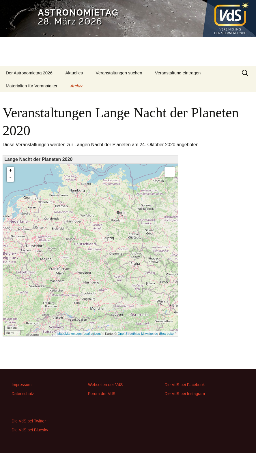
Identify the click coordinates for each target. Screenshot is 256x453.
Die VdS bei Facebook (185, 384)
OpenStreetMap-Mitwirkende (138, 333)
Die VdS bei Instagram (185, 393)
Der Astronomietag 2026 (29, 72)
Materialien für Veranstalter (31, 85)
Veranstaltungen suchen (119, 72)
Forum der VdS (101, 393)
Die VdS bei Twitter (29, 421)
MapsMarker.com (69, 333)
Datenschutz (23, 393)
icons (98, 333)
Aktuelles (74, 72)
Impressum (21, 384)
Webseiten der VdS (105, 384)
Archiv (76, 85)
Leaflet (88, 333)
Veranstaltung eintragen (178, 72)
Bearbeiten (167, 333)
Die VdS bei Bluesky (30, 430)
